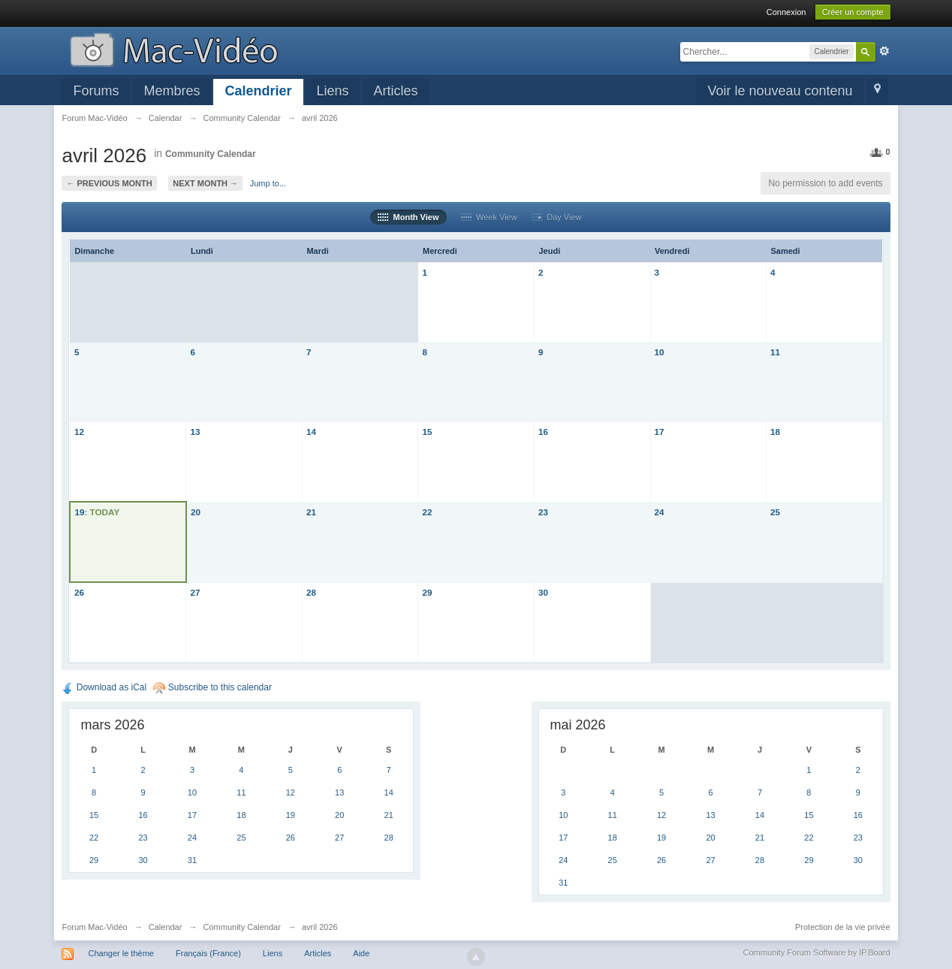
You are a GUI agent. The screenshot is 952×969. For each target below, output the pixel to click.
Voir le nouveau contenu (779, 90)
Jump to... (268, 183)
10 (659, 352)
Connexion (786, 12)
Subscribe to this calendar (212, 687)
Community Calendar (210, 154)
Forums (96, 90)
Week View (489, 217)
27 (195, 592)
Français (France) (208, 953)
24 (659, 512)
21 (311, 512)
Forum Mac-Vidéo (94, 926)
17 (659, 431)
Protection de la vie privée (842, 926)
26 (79, 592)
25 (775, 512)
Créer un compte (853, 12)
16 (543, 431)
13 (195, 431)
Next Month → (205, 183)
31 (192, 860)
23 (543, 512)
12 (79, 431)
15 (427, 431)
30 (543, 592)
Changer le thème (120, 953)
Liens (333, 90)
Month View (408, 217)
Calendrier (257, 90)
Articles (396, 90)
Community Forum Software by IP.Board (816, 952)
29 (427, 592)
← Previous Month (109, 183)
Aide (361, 953)
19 (79, 512)
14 (311, 431)
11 (775, 352)
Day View (556, 217)
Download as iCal (104, 687)
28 (311, 592)
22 (427, 512)
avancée (884, 51)
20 (195, 512)
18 (775, 431)
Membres (171, 90)
